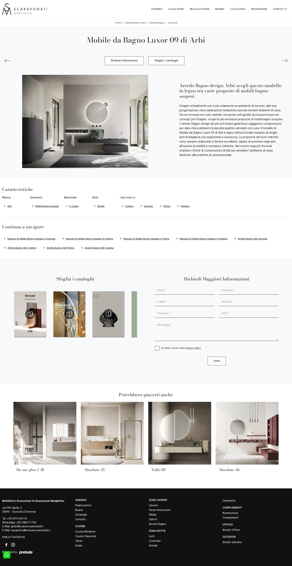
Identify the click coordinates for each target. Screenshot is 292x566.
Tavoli (78, 540)
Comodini (155, 540)
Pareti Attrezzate (159, 509)
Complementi (231, 517)
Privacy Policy (193, 348)
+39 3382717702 (26, 522)
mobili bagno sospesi (47, 206)
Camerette (229, 500)
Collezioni (176, 9)
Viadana (185, 206)
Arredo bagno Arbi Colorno (21, 247)
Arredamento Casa (135, 22)
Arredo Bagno (157, 22)
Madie (152, 514)
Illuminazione (230, 512)
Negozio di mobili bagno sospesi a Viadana (203, 238)
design (101, 206)
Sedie (78, 545)
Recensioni (259, 9)
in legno (74, 206)
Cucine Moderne (85, 531)
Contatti (280, 9)
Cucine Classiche (85, 536)
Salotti (153, 519)
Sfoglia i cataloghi (166, 61)
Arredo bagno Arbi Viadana (99, 247)
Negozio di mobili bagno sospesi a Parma (146, 238)
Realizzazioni (199, 9)
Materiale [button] (70, 197)
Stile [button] (95, 197)
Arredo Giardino (232, 542)
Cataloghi (237, 9)
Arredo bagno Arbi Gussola (252, 238)
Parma (166, 206)
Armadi (153, 545)
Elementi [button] (36, 197)
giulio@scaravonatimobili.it (27, 526)
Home (118, 22)
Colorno (129, 206)
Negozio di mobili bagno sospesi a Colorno (89, 238)
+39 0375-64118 (17, 518)
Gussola (148, 206)
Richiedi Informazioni (124, 61)
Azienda (157, 9)
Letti (152, 536)
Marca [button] (6, 197)
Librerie (153, 505)
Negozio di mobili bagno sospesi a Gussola (31, 238)
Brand (219, 9)
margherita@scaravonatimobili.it (30, 530)
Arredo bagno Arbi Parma (60, 247)
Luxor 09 (172, 22)
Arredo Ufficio (231, 529)
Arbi (9, 206)
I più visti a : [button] (128, 197)
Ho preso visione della (181, 348)
